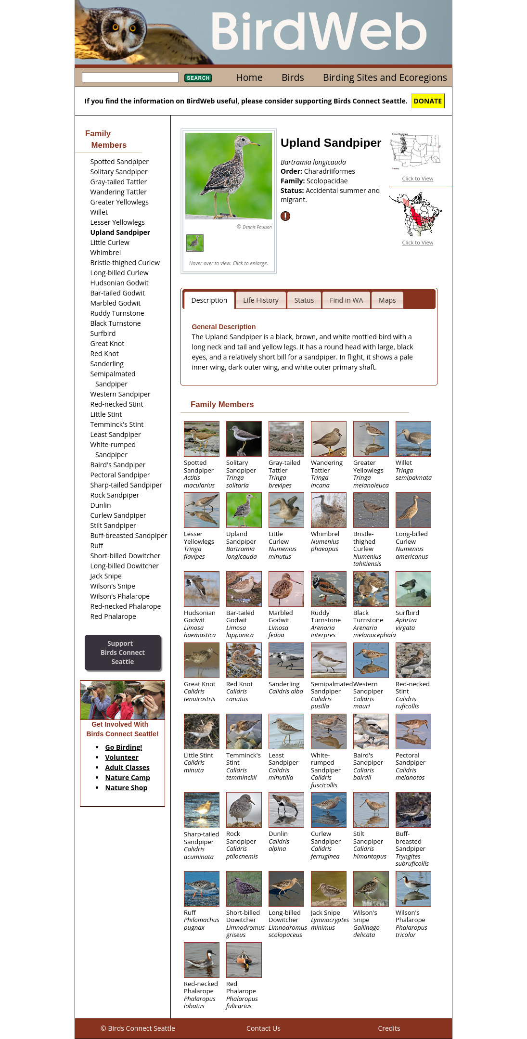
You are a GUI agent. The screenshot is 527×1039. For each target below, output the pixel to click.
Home (249, 77)
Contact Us (263, 1028)
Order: (292, 171)
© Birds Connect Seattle (138, 1028)
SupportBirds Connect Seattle (123, 652)
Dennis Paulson (257, 227)
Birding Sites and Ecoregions (385, 77)
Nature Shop (126, 787)
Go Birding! (123, 747)
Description (210, 300)
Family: (294, 180)
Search (198, 78)
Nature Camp (127, 777)
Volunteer (122, 757)
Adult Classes (127, 767)
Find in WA (346, 300)
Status (304, 300)
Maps (387, 300)
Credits (389, 1028)
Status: (293, 190)
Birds (293, 77)
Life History (261, 300)
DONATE (428, 100)
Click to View (418, 178)
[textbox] (130, 77)
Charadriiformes (329, 171)
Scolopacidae (327, 180)
